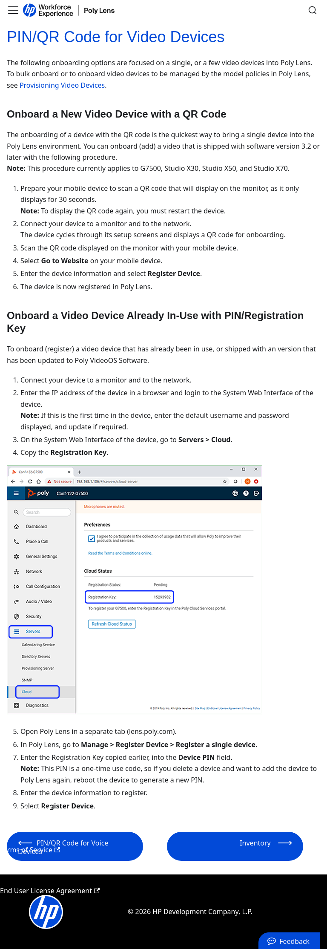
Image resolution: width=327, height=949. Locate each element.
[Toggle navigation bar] (13, 10)
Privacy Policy (25, 809)
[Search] (312, 10)
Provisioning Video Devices (62, 85)
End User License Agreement (50, 890)
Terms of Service (30, 849)
